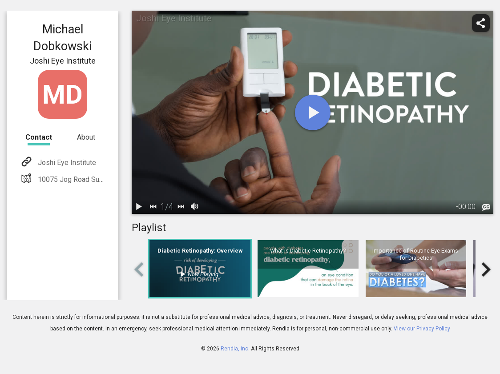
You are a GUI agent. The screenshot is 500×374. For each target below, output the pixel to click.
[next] (180, 207)
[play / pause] (139, 207)
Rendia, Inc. (235, 349)
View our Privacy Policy (422, 329)
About (86, 137)
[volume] (195, 207)
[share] (481, 23)
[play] (313, 112)
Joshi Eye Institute (66, 162)
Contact (38, 137)
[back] (153, 207)
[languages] (486, 208)
